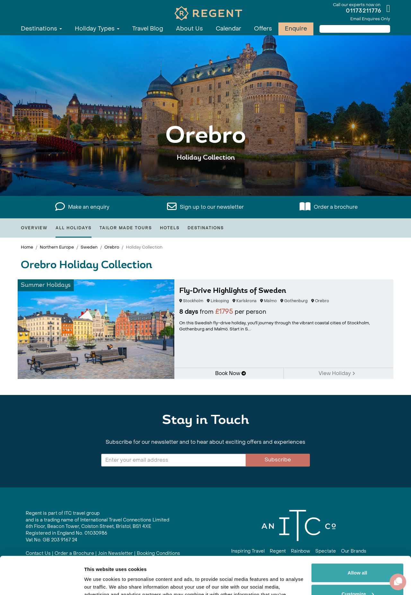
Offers (263, 28)
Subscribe (278, 459)
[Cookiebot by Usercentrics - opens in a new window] (41, 582)
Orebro (111, 247)
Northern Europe (57, 247)
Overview (34, 228)
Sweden (89, 247)
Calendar (228, 28)
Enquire (296, 28)
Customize (358, 556)
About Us (189, 28)
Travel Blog (147, 28)
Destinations (41, 28)
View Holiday (337, 373)
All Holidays (74, 228)
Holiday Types (97, 28)
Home (27, 247)
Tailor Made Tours (126, 228)
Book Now (230, 373)
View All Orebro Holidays (205, 177)
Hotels (169, 228)
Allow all (357, 535)
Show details (99, 582)
